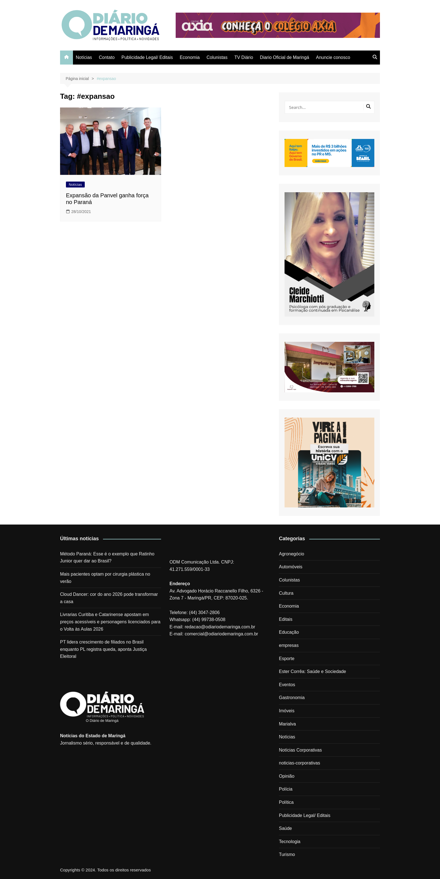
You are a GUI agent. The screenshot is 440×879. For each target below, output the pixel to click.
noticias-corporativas (299, 763)
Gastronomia (292, 697)
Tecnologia (290, 841)
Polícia (285, 789)
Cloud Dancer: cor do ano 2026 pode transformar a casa (109, 598)
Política (286, 802)
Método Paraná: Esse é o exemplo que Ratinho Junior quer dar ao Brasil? (107, 557)
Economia (190, 57)
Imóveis (286, 710)
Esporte (286, 658)
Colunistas (217, 57)
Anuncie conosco (333, 57)
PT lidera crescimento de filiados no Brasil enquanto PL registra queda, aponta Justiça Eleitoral (103, 649)
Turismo (287, 854)
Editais (285, 619)
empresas (289, 645)
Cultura (286, 593)
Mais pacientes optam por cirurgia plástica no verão (105, 578)
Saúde (285, 828)
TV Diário (243, 57)
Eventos (287, 684)
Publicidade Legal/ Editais (147, 57)
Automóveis (290, 566)
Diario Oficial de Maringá (284, 57)
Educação (289, 632)
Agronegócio (291, 553)
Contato (106, 57)
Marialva (287, 724)
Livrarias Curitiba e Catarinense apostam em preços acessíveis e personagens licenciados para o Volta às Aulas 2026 (110, 621)
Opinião (286, 776)
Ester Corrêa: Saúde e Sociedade (312, 671)
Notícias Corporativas (300, 750)
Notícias (84, 57)
